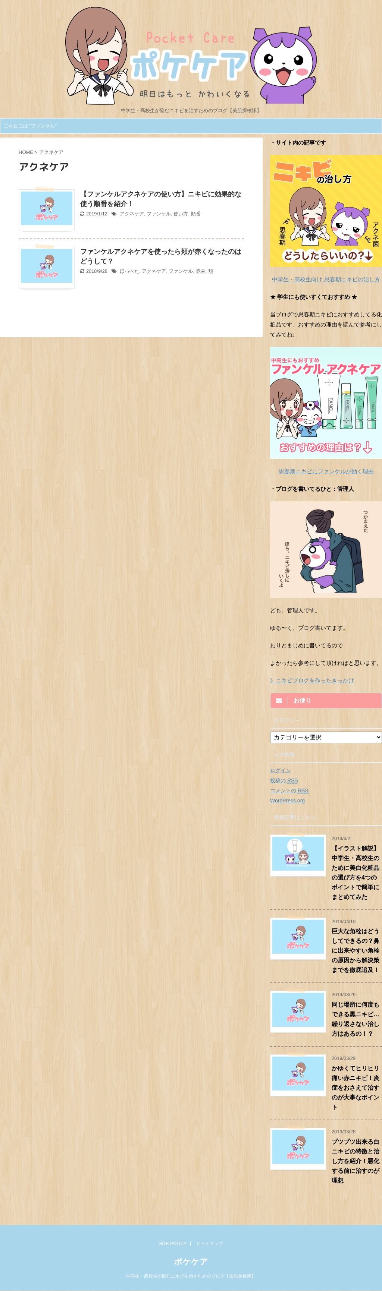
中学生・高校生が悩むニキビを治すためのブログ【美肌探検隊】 (191, 1276)
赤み (201, 271)
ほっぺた (129, 271)
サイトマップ (209, 1243)
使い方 (180, 214)
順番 (196, 214)
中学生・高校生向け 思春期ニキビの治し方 (326, 279)
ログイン (280, 770)
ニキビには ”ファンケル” (30, 126)
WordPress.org (287, 801)
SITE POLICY (173, 1243)
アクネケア (132, 214)
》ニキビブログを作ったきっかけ (312, 680)
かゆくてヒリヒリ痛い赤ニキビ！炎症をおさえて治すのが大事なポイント (355, 1087)
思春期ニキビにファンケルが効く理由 (326, 471)
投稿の (284, 780)
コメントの (289, 790)
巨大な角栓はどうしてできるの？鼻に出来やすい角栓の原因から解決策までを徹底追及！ (355, 950)
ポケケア (191, 1261)
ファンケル (159, 214)
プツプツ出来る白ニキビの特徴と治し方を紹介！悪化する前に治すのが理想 (355, 1161)
